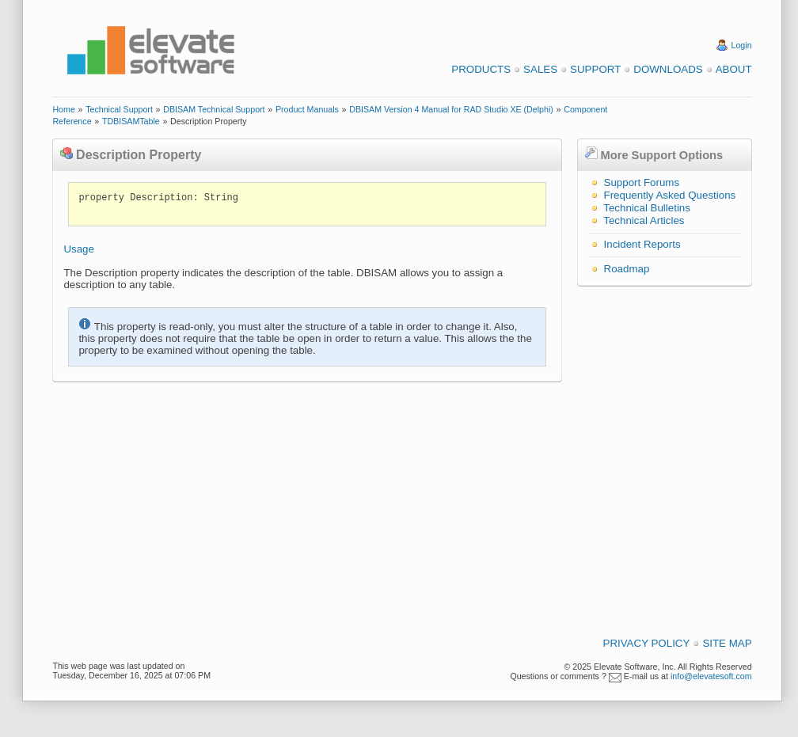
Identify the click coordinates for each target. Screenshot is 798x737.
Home (63, 109)
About (734, 69)
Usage (78, 249)
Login (742, 45)
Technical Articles (643, 220)
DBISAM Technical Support (213, 109)
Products (481, 69)
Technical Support (119, 109)
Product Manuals (307, 109)
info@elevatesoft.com (711, 676)
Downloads (667, 69)
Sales (540, 69)
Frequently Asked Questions (670, 195)
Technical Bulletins (646, 208)
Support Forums (642, 182)
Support (595, 69)
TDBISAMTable (131, 121)
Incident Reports (642, 244)
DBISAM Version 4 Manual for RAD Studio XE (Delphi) (451, 109)
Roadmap (627, 269)
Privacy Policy (646, 643)
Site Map (726, 643)
